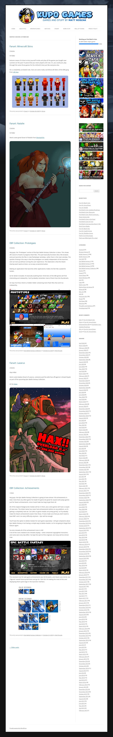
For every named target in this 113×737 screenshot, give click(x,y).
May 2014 (82, 678)
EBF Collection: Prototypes (23, 243)
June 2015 (82, 647)
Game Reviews (83, 278)
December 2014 (83, 661)
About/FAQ (22, 29)
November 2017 (83, 579)
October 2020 (83, 498)
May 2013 (82, 706)
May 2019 (82, 537)
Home (13, 29)
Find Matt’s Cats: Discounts (87, 212)
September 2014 (83, 668)
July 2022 (81, 448)
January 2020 (82, 519)
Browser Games (35, 29)
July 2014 (81, 673)
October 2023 (83, 413)
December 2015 (83, 633)
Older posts (14, 647)
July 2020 (81, 505)
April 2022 (82, 455)
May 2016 (82, 621)
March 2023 (82, 430)
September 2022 (83, 444)
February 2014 (83, 685)
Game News (82, 275)
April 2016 (82, 624)
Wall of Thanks (79, 29)
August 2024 (82, 390)
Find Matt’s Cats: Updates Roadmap (89, 210)
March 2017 (82, 598)
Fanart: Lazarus (17, 362)
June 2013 (82, 703)
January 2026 (82, 350)
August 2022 (82, 446)
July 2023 (81, 420)
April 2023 (82, 427)
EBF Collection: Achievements (24, 488)
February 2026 (83, 348)
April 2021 (82, 483)
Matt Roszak (58, 351)
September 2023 (83, 416)
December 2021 (83, 465)
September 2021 (83, 472)
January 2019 (82, 547)
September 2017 (83, 584)
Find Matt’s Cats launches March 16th (90, 224)
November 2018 (83, 551)
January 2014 (82, 687)
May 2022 (82, 453)
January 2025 (82, 378)
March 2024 (82, 402)
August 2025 (82, 362)
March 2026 (82, 345)
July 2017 (81, 589)
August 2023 (82, 418)
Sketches (47, 29)
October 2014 (83, 666)
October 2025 (83, 357)
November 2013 (83, 692)
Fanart (57, 29)
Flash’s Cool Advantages (86, 236)
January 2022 (82, 462)
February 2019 (83, 544)
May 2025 (82, 369)
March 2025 (82, 374)
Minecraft (82, 289)
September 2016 (83, 612)
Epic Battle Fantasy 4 (85, 264)
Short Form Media (84, 226)
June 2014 (82, 675)
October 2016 (83, 610)
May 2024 (82, 397)
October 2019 (83, 526)
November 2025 (83, 355)
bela (80, 320)
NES (80, 294)
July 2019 (81, 533)
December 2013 (83, 689)
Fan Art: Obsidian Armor (86, 233)
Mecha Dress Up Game (85, 287)
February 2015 (83, 657)
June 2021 (82, 479)
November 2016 (83, 607)
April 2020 (82, 512)
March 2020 (82, 514)
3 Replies (12, 368)
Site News (82, 301)
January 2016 (82, 631)
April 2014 (82, 680)
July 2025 (81, 364)
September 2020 (83, 500)
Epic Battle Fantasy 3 (85, 261)
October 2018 (83, 554)
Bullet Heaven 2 (83, 254)
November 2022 (83, 439)
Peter (80, 322)
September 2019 (83, 528)
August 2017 (82, 586)
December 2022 (83, 437)
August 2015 (82, 643)
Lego (80, 282)
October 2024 (83, 385)
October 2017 (83, 582)
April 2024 (82, 399)
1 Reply (12, 493)
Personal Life (82, 296)
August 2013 (82, 699)
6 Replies (12, 248)
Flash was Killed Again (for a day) (88, 238)
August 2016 (82, 614)
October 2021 (83, 469)
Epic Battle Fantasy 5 (85, 266)
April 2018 (82, 568)
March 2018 (82, 570)
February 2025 (83, 376)
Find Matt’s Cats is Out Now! (87, 219)
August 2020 (82, 502)
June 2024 (82, 395)
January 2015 (82, 659)
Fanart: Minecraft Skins (21, 46)
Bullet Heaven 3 (83, 257)
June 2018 (82, 563)
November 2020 (83, 495)
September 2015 (83, 640)
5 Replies (12, 51)
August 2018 (82, 558)
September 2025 (83, 360)
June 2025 (82, 367)
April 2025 (82, 371)
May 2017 (82, 593)
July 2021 (81, 476)
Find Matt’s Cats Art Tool (86, 222)
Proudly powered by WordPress (18, 728)
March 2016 (82, 626)
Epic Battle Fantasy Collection (32, 351)
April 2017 (82, 596)
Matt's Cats (82, 285)
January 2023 (82, 434)
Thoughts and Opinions (86, 306)
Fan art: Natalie (83, 207)
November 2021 (83, 467)
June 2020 (82, 507)
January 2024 (82, 406)
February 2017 (83, 600)
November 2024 (83, 383)
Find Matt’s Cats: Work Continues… (89, 214)
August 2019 (82, 530)
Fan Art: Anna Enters (85, 205)
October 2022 (83, 441)
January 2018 (82, 575)
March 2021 (82, 486)
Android (81, 250)
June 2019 (82, 535)
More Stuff (66, 29)
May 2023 (82, 425)
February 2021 (83, 488)
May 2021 (82, 481)
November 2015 (83, 636)
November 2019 (83, 523)
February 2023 (83, 432)
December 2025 (83, 352)
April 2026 (82, 343)
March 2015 (82, 654)
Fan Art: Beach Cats (84, 203)
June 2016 (82, 619)
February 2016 (83, 629)
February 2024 (83, 404)
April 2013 (82, 708)
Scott (80, 331)
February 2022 (83, 460)
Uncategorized (83, 308)
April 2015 (82, 652)
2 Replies (12, 128)
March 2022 (82, 458)
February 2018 (83, 572)
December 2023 (83, 409)
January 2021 (82, 490)
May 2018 (82, 565)
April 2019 (82, 540)
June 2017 (82, 591)
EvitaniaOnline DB (84, 324)
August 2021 (82, 474)
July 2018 (81, 561)
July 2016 (81, 617)
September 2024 (83, 388)
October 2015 (83, 638)
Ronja (43, 111)
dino (80, 329)
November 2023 (83, 411)
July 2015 (81, 645)
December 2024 (83, 381)
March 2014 (82, 682)
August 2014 (82, 671)
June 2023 (82, 423)
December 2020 (83, 493)
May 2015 (82, 650)
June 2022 (82, 451)
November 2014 (83, 664)
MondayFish (40, 137)
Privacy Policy (93, 29)
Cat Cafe (81, 259)
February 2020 (83, 516)
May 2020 (82, 509)
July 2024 (81, 392)
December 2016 (83, 605)
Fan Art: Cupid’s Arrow (85, 231)
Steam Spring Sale (84, 217)
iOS (80, 280)
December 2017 (83, 577)
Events (81, 271)
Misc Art (81, 292)
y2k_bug (15, 72)
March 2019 (82, 542)
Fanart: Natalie (17, 123)
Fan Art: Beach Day (84, 229)
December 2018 (83, 549)
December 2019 (83, 521)
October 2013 (83, 694)
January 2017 (82, 603)
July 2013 (81, 701)
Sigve (15, 384)
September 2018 (83, 556)
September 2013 (83, 696)
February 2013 (83, 710)
